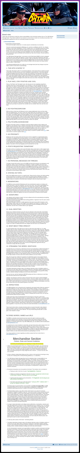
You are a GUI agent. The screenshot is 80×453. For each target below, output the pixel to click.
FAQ (42, 434)
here (45, 130)
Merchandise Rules (38, 91)
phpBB (35, 447)
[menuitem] (20, 28)
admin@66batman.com (12, 151)
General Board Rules (61, 37)
